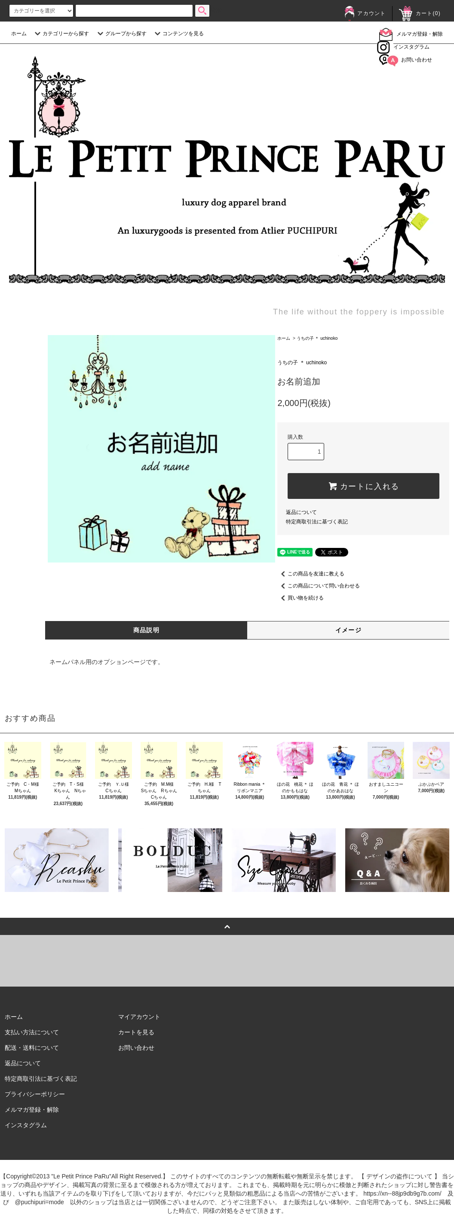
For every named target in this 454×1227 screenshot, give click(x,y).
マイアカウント (139, 1016)
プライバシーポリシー (35, 1094)
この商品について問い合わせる (318, 586)
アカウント (365, 13)
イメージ (348, 630)
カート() (420, 13)
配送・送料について (32, 1047)
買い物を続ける (300, 598)
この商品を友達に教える (310, 574)
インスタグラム (403, 47)
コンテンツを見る (178, 34)
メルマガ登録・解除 (411, 34)
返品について (301, 512)
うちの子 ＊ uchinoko (317, 338)
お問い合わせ (405, 60)
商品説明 (146, 630)
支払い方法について (32, 1032)
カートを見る (136, 1032)
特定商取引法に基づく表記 (317, 522)
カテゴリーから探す (60, 34)
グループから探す (121, 34)
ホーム (19, 34)
